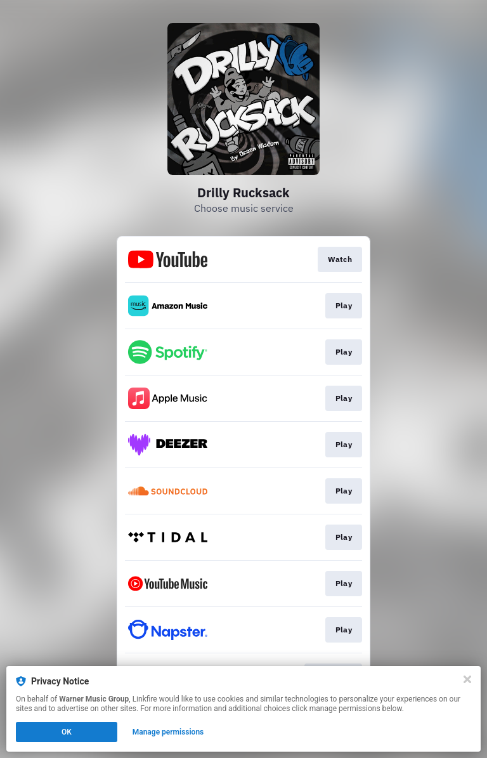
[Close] (467, 679)
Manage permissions (168, 732)
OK (67, 732)
